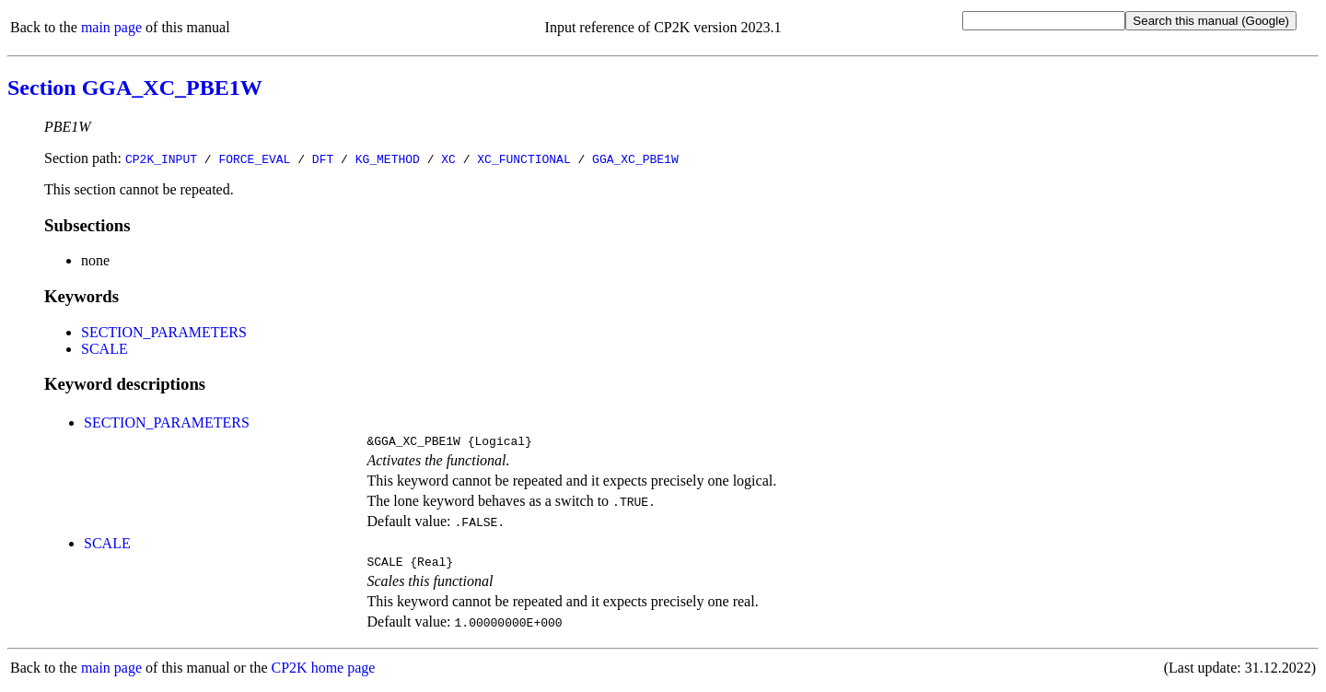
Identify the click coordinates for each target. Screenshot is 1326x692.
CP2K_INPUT (161, 158)
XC (448, 158)
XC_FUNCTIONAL (523, 158)
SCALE (104, 349)
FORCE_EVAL (254, 158)
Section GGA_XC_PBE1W (134, 88)
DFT (322, 158)
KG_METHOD (387, 158)
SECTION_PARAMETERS (164, 332)
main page (111, 27)
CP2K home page (324, 673)
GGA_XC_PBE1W (635, 158)
